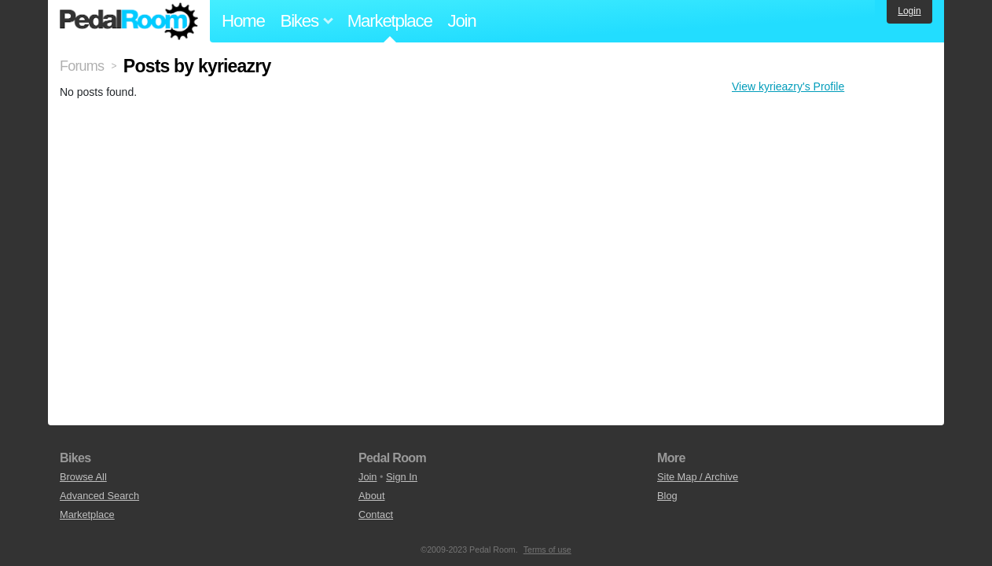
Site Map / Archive (697, 477)
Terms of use (547, 549)
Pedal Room (129, 21)
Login (909, 11)
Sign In (401, 477)
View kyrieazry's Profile (788, 86)
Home (243, 21)
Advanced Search (99, 496)
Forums (82, 66)
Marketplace (389, 21)
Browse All (83, 477)
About (371, 496)
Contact (375, 514)
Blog (667, 496)
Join (462, 21)
